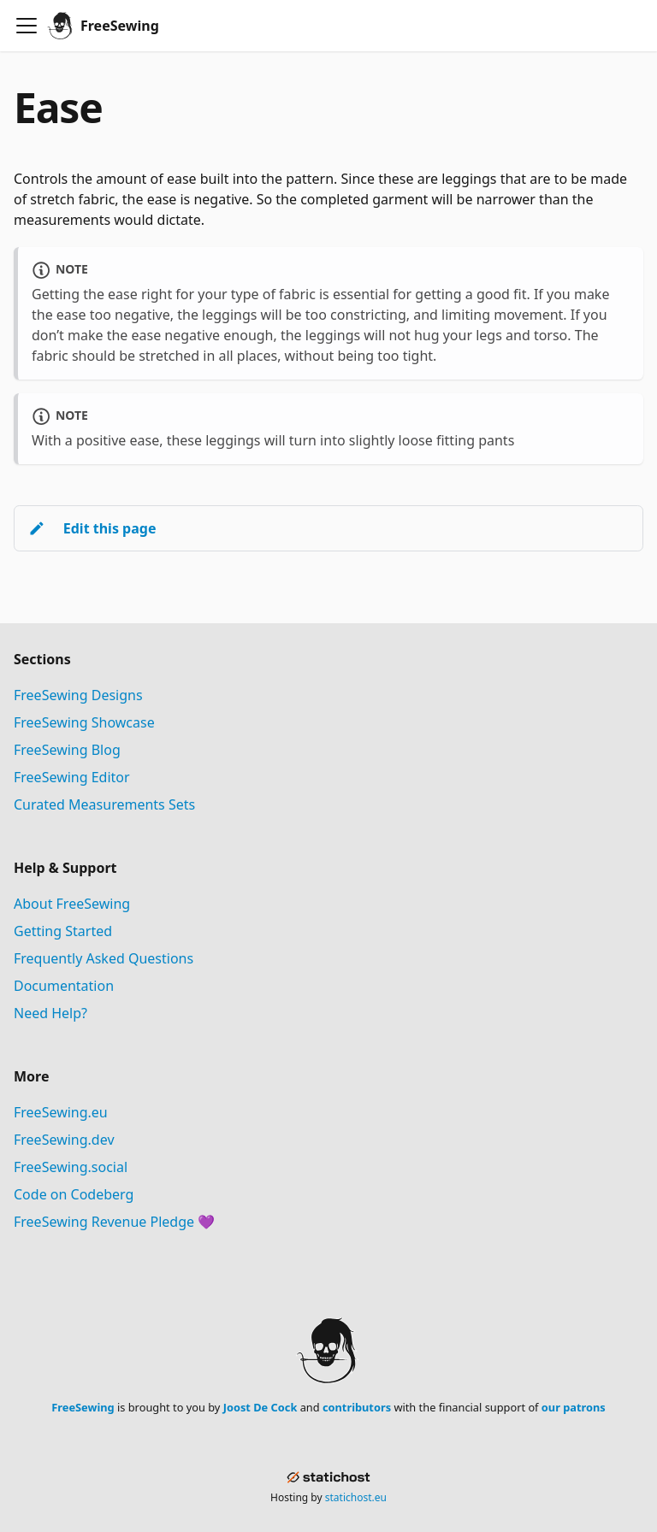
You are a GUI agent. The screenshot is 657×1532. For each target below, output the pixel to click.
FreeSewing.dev (64, 1139)
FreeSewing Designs (78, 695)
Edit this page (92, 528)
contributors (357, 1407)
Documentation (64, 985)
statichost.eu (356, 1497)
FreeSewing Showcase (84, 722)
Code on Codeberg (73, 1194)
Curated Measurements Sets (104, 804)
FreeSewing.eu (61, 1112)
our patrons (574, 1407)
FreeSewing (82, 1407)
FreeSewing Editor (72, 777)
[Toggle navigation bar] (26, 25)
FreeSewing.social (70, 1167)
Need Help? (50, 1013)
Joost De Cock (260, 1407)
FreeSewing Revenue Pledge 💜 (114, 1221)
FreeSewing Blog (67, 749)
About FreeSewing (72, 903)
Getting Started (63, 931)
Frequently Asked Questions (103, 958)
